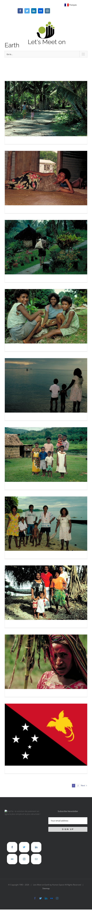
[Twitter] (24, 847)
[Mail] (36, 859)
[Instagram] (24, 859)
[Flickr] (12, 859)
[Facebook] (12, 847)
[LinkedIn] (36, 847)
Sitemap (46, 888)
